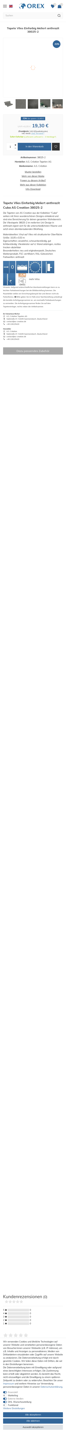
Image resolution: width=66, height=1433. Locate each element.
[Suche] (59, 15)
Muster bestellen (33, 172)
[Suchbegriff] (29, 15)
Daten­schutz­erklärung (51, 1386)
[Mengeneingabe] (10, 146)
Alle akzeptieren (33, 1414)
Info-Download (33, 189)
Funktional (13, 1405)
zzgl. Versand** (37, 133)
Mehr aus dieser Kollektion (33, 184)
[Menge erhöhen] (15, 145)
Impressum (8, 1383)
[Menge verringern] (15, 148)
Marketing (13, 1395)
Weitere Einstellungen (14, 1408)
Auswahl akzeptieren (33, 1427)
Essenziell (13, 1392)
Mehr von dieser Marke (33, 176)
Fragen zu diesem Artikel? (33, 180)
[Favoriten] (53, 6)
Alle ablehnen (33, 1420)
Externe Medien (15, 1398)
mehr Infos (34, 279)
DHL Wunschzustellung (19, 1402)
